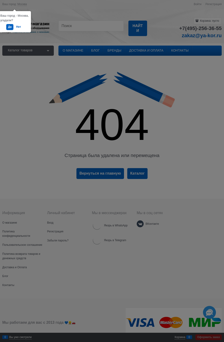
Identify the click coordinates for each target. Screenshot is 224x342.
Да (10, 26)
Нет (18, 26)
